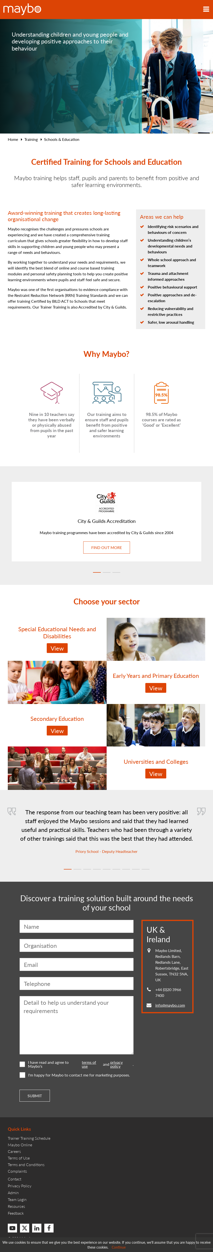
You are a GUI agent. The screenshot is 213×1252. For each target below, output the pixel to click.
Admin (13, 1192)
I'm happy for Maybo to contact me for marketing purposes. (74, 1075)
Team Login (17, 1199)
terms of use (89, 1064)
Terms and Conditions (26, 1164)
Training (31, 139)
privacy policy (116, 1064)
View (57, 648)
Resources (16, 1206)
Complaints (17, 1171)
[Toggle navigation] (206, 9)
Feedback (16, 1213)
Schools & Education (61, 139)
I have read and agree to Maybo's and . (76, 1064)
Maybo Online (20, 1145)
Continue (119, 1247)
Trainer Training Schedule (29, 1138)
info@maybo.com (170, 1005)
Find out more (106, 547)
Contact (14, 1179)
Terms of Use (19, 1158)
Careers (14, 1151)
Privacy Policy (19, 1186)
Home (13, 139)
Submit (35, 1095)
